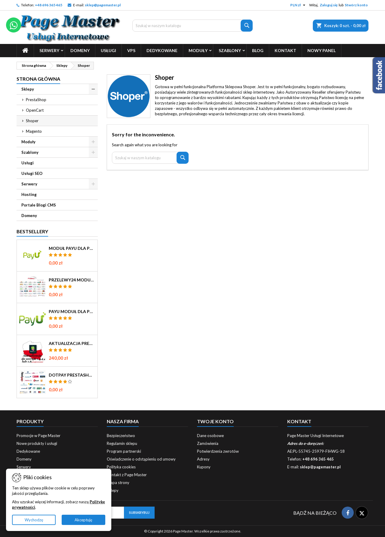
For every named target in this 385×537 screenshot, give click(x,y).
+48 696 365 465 (48, 5)
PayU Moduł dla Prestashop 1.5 (72, 311)
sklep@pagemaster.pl (103, 5)
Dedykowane (161, 50)
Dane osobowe (210, 435)
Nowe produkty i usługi (37, 443)
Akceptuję (83, 519)
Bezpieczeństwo (121, 435)
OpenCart (35, 110)
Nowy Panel (321, 50)
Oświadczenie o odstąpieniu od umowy (141, 459)
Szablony (230, 50)
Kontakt (285, 50)
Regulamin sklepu (122, 443)
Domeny (80, 50)
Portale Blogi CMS (38, 205)
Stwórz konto (356, 5)
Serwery (49, 50)
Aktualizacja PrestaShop (72, 343)
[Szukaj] (192, 26)
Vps (131, 50)
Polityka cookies (121, 466)
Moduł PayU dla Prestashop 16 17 (72, 248)
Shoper (32, 120)
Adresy (203, 459)
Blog (257, 50)
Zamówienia (207, 443)
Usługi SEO (31, 173)
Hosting (29, 194)
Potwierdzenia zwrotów (218, 451)
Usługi (108, 50)
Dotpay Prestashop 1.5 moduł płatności (72, 375)
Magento (34, 131)
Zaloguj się (328, 5)
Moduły (198, 50)
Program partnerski (124, 451)
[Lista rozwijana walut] (298, 5)
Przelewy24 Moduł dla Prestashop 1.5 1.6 (72, 280)
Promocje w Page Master (38, 435)
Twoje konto (215, 421)
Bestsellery (32, 231)
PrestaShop (36, 99)
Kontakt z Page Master (127, 474)
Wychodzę (34, 519)
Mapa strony (118, 482)
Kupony (204, 466)
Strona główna (38, 79)
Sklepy (27, 89)
